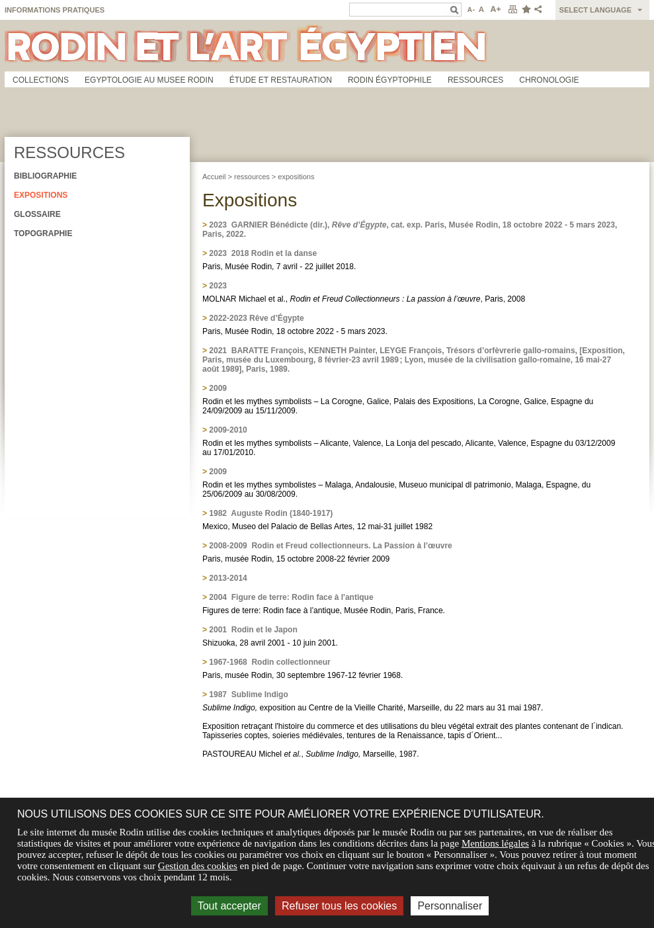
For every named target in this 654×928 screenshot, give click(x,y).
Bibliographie (45, 176)
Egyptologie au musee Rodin (149, 80)
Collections (41, 80)
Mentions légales (495, 843)
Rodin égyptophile (390, 80)
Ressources (475, 80)
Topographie (43, 233)
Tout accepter (229, 905)
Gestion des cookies (197, 866)
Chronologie (549, 80)
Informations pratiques (54, 10)
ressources (252, 177)
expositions (296, 177)
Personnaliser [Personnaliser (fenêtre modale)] (449, 905)
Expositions (40, 195)
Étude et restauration (280, 80)
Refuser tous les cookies (339, 905)
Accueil (213, 177)
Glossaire (37, 214)
